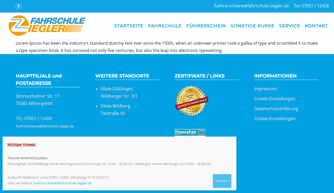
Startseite (128, 25)
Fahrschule (165, 25)
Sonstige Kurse (252, 25)
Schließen (222, 181)
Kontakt (316, 25)
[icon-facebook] (18, 6)
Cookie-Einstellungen (274, 99)
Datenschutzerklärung (276, 109)
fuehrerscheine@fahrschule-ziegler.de (45, 126)
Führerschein (206, 25)
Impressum (265, 89)
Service (289, 25)
